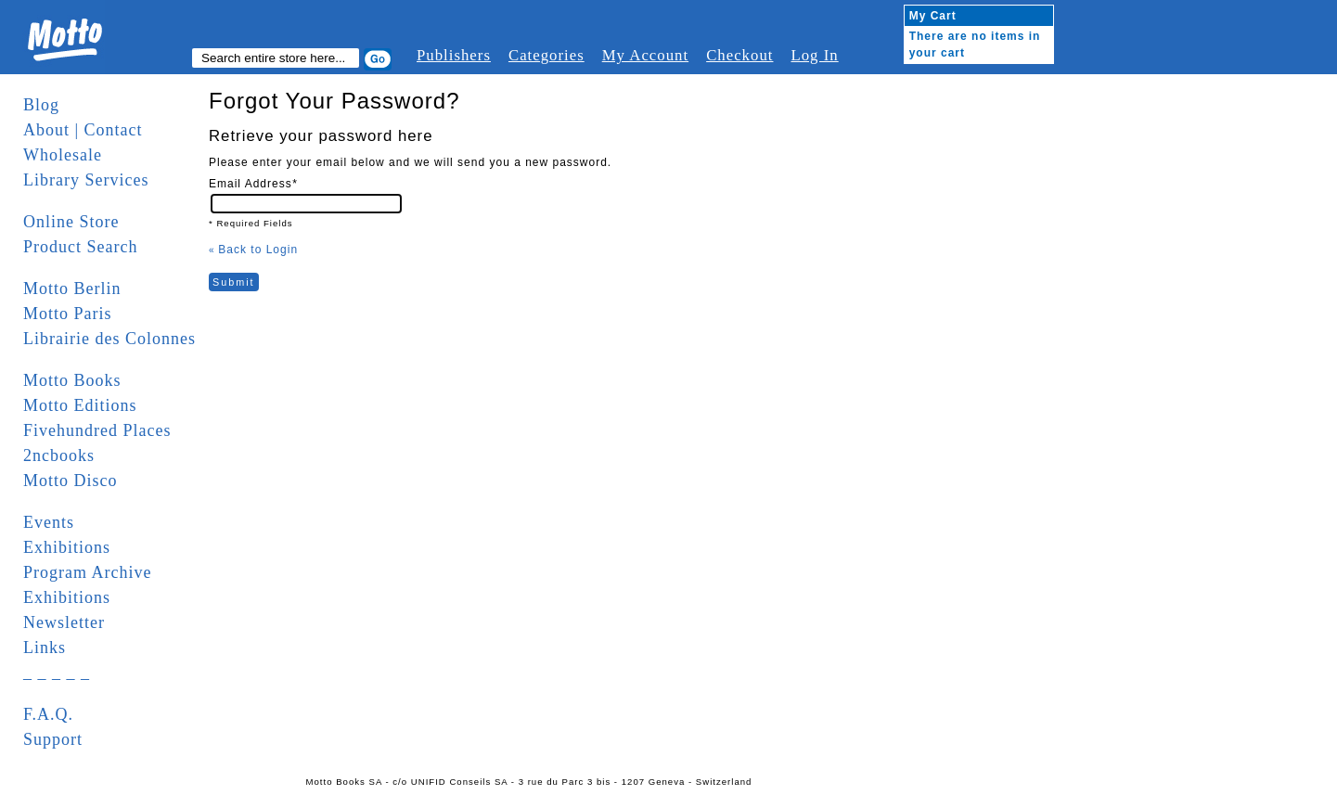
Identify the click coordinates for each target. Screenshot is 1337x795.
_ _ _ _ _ (56, 672)
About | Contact (83, 130)
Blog (41, 105)
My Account (645, 55)
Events (48, 522)
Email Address (253, 183)
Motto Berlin (72, 288)
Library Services (85, 180)
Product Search (80, 246)
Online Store (71, 221)
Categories (546, 55)
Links (44, 647)
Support (53, 739)
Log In (814, 55)
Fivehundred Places (97, 430)
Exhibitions (66, 547)
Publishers (454, 55)
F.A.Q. (48, 714)
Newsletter (64, 622)
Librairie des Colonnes (109, 338)
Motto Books (72, 380)
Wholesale (62, 155)
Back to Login (253, 249)
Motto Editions (80, 405)
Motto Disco (70, 480)
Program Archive (87, 572)
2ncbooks (59, 455)
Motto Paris (67, 313)
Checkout (739, 55)
